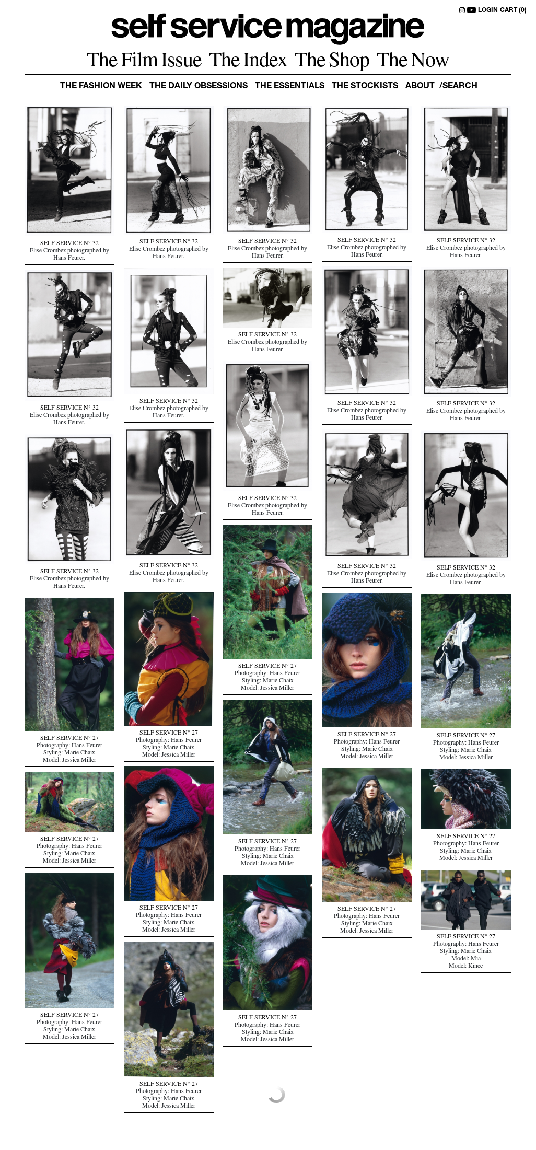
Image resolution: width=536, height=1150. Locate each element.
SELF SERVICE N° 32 (69, 244)
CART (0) (513, 10)
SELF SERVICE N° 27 (267, 667)
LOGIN (488, 10)
